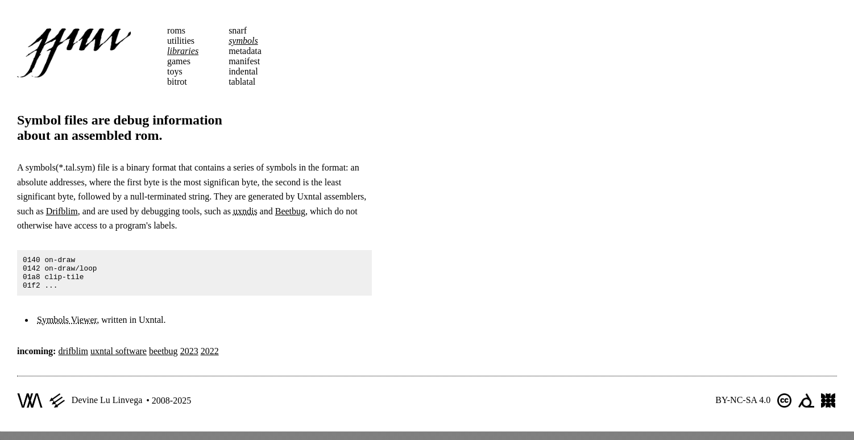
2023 (189, 358)
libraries (182, 51)
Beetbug (290, 211)
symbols (243, 40)
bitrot (177, 81)
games (178, 61)
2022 (210, 358)
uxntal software (118, 358)
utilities (180, 40)
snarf (238, 30)
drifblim (73, 358)
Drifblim (62, 211)
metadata (245, 51)
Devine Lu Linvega (107, 407)
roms (176, 30)
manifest (244, 61)
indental (243, 71)
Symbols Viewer (67, 326)
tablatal (242, 81)
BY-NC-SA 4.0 (742, 407)
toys (175, 71)
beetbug (163, 358)
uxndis (245, 211)
